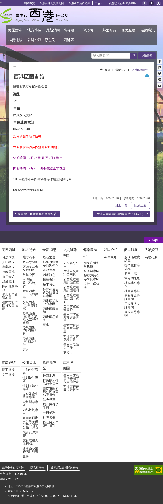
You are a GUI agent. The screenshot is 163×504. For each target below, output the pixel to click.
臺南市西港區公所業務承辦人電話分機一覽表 (30, 422)
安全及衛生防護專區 (30, 395)
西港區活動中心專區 (50, 302)
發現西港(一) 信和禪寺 (30, 294)
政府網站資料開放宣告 (64, 467)
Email (159, 85)
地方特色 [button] (34, 30)
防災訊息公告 (71, 264)
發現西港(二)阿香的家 (30, 305)
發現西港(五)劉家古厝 (30, 342)
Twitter (159, 73)
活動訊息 (49, 275)
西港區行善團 (70, 365)
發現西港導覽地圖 (10, 296)
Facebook (159, 61)
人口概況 (8, 262)
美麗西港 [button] (15, 30)
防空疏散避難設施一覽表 (71, 298)
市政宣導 (49, 270)
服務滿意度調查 (132, 258)
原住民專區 (49, 365)
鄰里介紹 (111, 250)
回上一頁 (121, 205)
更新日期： (7, 473)
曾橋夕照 (29, 275)
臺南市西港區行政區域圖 (10, 305)
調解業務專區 (132, 284)
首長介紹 (8, 276)
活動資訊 (151, 250)
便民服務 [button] (128, 30)
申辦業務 (49, 412)
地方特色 (29, 250)
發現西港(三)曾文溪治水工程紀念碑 (30, 318)
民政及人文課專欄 (132, 305)
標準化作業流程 (132, 266)
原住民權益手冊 (50, 406)
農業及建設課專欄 (132, 297)
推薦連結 (9, 362)
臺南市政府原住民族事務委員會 (50, 391)
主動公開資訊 (30, 371)
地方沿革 (29, 257)
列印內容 (147, 76)
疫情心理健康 (91, 285)
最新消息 (120, 69)
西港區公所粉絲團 (79, 3)
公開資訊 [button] (34, 40)
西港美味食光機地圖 (51, 3)
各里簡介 (110, 257)
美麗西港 (9, 250)
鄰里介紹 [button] (109, 30)
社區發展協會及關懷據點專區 (50, 293)
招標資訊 (49, 279)
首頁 (107, 69)
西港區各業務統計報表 (30, 450)
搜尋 (94, 54)
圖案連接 (8, 369)
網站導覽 (29, 3)
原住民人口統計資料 (50, 424)
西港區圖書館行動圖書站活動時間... (121, 214)
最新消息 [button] (53, 30)
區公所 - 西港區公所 (34, 16)
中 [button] (151, 3)
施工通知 (49, 284)
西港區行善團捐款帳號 (71, 388)
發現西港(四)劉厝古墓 (30, 331)
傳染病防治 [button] (91, 30)
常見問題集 (132, 278)
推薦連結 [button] (15, 40)
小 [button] (144, 3)
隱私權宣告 (37, 467)
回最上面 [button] (140, 205)
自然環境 (8, 257)
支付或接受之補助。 (30, 442)
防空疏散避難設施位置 (71, 280)
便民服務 (131, 250)
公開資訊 (29, 362)
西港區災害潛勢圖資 (71, 272)
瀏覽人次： (7, 479)
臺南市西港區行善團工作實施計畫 (71, 379)
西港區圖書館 (140, 69)
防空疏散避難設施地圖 (71, 288)
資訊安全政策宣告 (13, 467)
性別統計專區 (30, 379)
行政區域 (8, 271)
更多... (27, 350)
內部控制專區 (30, 411)
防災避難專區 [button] (73, 30)
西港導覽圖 (30, 262)
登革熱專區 (91, 271)
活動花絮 (151, 257)
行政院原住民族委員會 (50, 382)
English (99, 3)
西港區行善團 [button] (73, 40)
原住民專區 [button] (53, 40)
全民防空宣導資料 (71, 308)
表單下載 (130, 273)
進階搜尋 (147, 55)
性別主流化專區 (30, 387)
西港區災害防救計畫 (71, 338)
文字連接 (8, 374)
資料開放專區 (30, 403)
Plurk (159, 67)
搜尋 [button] (133, 56)
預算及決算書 (30, 434)
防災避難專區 (70, 253)
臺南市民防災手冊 (71, 346)
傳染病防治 (90, 253)
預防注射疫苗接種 (91, 264)
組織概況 (8, 281)
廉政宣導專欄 (132, 313)
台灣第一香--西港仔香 (30, 283)
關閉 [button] (155, 240)
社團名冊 (49, 417)
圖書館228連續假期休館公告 (37, 214)
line (159, 79)
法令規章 (49, 399)
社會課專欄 (132, 291)
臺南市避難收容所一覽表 (71, 328)
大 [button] (158, 3)
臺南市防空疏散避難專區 (71, 317)
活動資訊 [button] (148, 30)
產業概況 (8, 267)
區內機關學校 (10, 288)
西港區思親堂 (50, 318)
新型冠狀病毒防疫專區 (122, 3)
